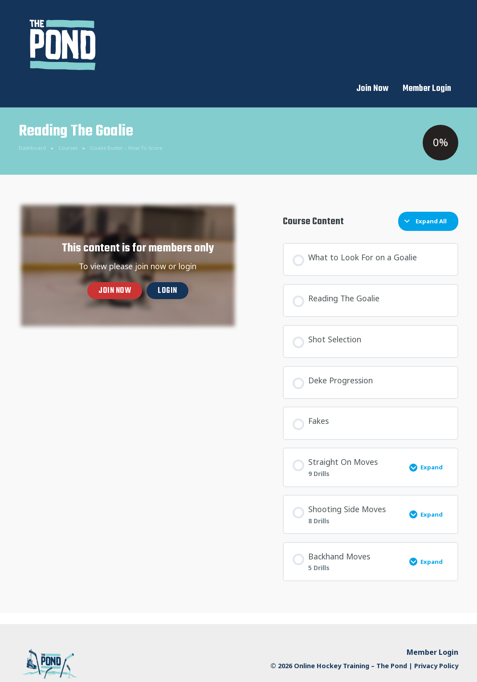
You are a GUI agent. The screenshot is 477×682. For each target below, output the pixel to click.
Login (167, 269)
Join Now (372, 18)
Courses (67, 125)
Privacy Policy (436, 644)
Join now (114, 269)
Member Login (427, 18)
